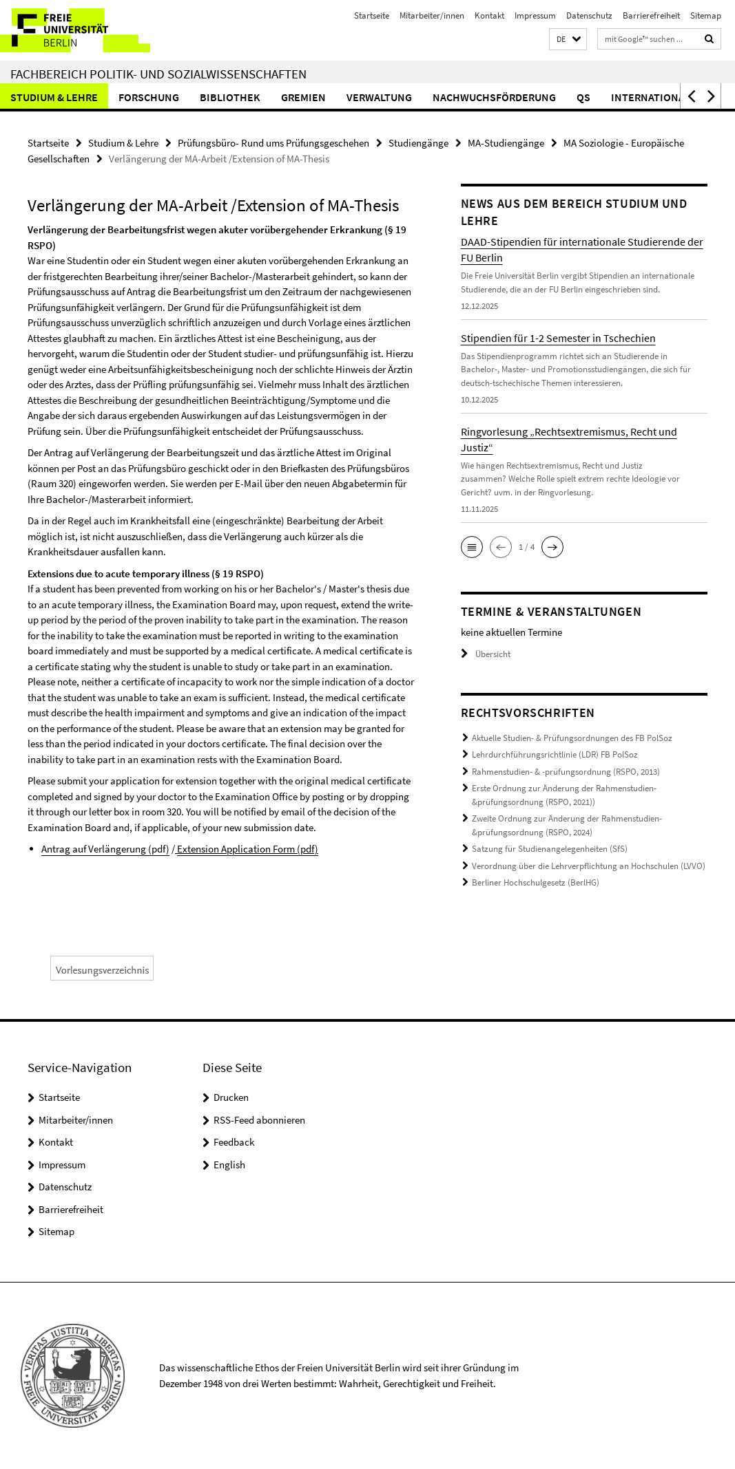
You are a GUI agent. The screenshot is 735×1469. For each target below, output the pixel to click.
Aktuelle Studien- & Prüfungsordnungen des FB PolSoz (572, 738)
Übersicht (485, 654)
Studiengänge (418, 142)
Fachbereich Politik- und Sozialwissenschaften (158, 73)
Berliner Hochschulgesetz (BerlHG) (535, 882)
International (650, 97)
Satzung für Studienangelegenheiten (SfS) (550, 849)
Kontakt (489, 15)
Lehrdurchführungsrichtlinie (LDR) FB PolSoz (555, 754)
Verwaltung (379, 97)
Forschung (148, 97)
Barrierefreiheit (651, 15)
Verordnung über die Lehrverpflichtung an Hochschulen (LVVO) (588, 866)
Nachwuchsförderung (494, 97)
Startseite (371, 15)
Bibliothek (230, 97)
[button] (568, 39)
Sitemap (705, 15)
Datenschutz (589, 15)
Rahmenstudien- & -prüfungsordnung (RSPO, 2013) (566, 772)
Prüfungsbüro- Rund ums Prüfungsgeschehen (273, 142)
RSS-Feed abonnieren (259, 1119)
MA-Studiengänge (506, 142)
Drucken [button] (231, 1097)
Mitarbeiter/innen (432, 15)
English (229, 1164)
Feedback (234, 1141)
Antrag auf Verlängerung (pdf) (105, 848)
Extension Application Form (247, 848)
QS (583, 97)
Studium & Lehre (54, 97)
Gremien (303, 97)
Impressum (535, 15)
